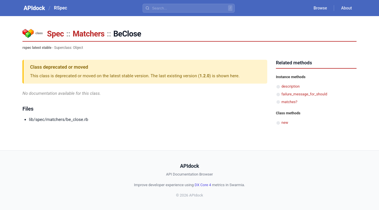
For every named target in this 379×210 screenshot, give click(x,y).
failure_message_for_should (304, 94)
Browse (320, 8)
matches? (289, 102)
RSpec (60, 8)
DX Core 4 (203, 185)
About (346, 8)
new (284, 122)
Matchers (89, 33)
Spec (55, 33)
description (290, 86)
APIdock (34, 8)
